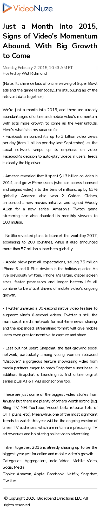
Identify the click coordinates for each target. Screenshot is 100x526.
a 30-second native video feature (63, 308)
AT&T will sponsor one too (46, 381)
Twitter (9, 481)
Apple (39, 474)
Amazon (24, 474)
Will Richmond (34, 73)
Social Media (13, 467)
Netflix (72, 474)
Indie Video (59, 461)
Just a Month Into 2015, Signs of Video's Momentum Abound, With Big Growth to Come (50, 41)
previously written (25, 275)
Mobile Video (84, 461)
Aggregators (35, 461)
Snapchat (89, 474)
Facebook (55, 474)
